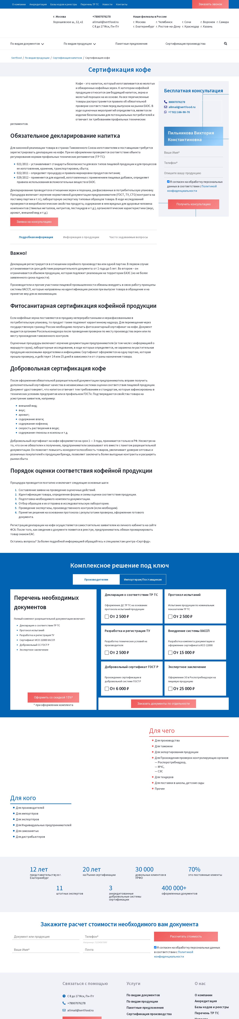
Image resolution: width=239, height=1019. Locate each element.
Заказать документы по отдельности (163, 679)
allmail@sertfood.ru (105, 22)
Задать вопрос (82, 996)
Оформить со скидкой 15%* (53, 673)
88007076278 (174, 102)
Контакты (121, 4)
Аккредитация (38, 4)
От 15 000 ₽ (118, 664)
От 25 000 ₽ (206, 664)
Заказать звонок (210, 4)
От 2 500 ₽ (116, 620)
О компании (19, 4)
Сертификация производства (185, 43)
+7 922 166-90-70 (177, 112)
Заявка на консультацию (34, 222)
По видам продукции (78, 43)
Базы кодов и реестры (63, 4)
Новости (107, 4)
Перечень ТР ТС (90, 4)
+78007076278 (101, 16)
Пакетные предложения (131, 43)
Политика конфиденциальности (151, 996)
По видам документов (25, 43)
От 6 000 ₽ (160, 664)
